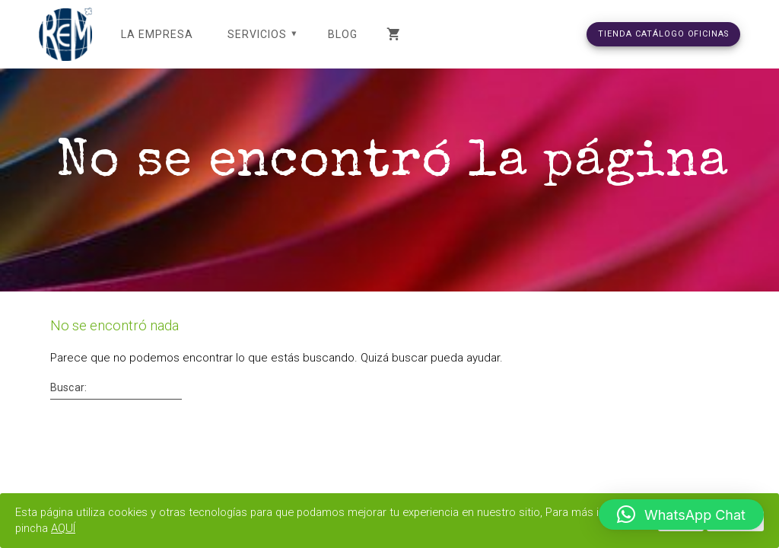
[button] (681, 514)
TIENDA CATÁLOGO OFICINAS (663, 34)
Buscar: (68, 405)
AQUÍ (128, 528)
